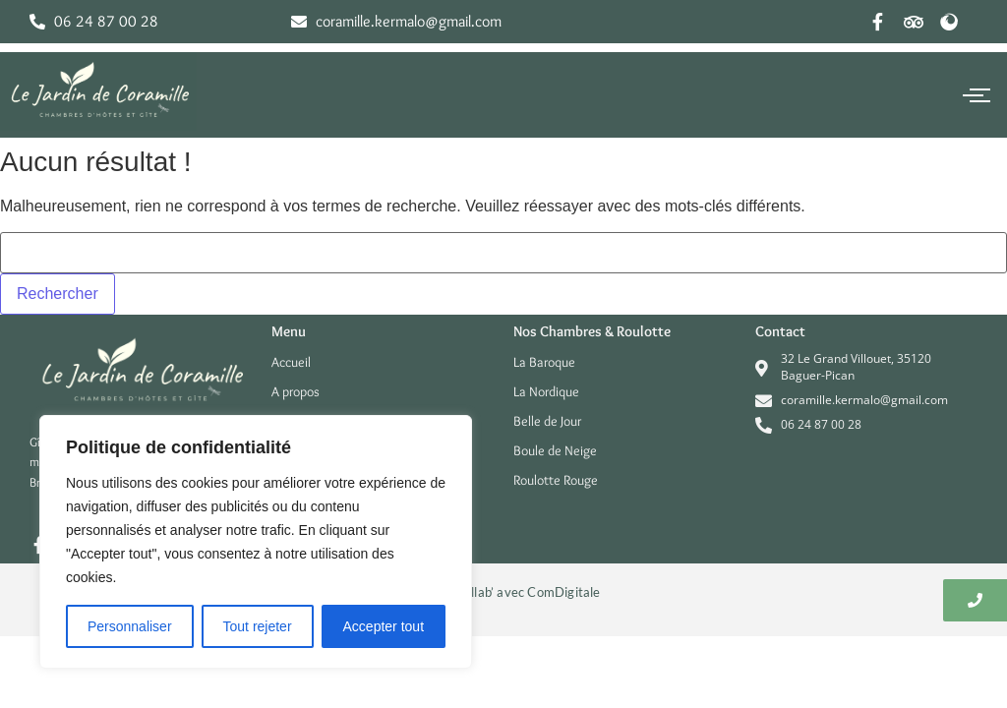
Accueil (291, 362)
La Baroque (544, 362)
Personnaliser (130, 626)
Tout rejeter (257, 626)
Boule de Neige (555, 450)
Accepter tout (384, 626)
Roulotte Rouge (555, 480)
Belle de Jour (547, 421)
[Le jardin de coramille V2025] (98, 91)
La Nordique (546, 391)
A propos (295, 391)
